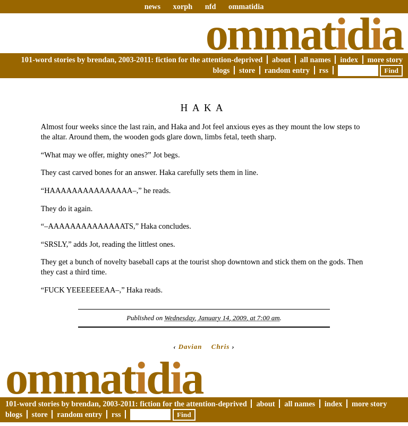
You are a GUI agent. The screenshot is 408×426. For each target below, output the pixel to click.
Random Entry (287, 70)
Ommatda (304, 34)
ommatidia (246, 6)
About (281, 59)
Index (349, 59)
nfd (210, 6)
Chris (220, 346)
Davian (190, 346)
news (152, 6)
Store (247, 70)
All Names (315, 59)
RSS (324, 70)
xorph (182, 6)
